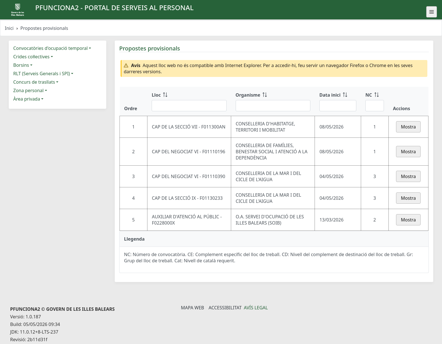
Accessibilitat (225, 308)
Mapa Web (192, 308)
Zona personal (28, 90)
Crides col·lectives (31, 57)
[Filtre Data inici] (337, 105)
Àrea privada (26, 99)
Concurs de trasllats (34, 82)
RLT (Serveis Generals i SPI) (41, 73)
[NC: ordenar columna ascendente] (374, 101)
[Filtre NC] (374, 105)
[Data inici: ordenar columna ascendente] (338, 101)
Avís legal (256, 308)
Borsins (21, 65)
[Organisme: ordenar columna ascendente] (273, 101)
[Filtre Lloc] (189, 105)
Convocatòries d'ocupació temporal (50, 48)
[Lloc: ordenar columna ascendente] (189, 101)
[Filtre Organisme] (273, 105)
